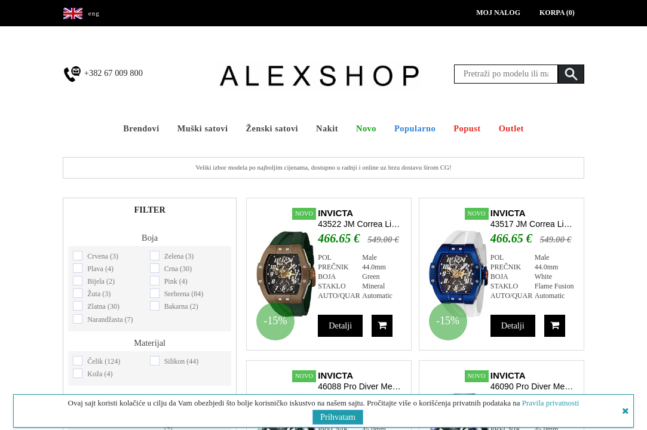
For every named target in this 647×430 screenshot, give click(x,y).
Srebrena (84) (184, 294)
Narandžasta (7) (110, 319)
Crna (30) (178, 269)
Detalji (340, 325)
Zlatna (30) (103, 306)
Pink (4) (176, 281)
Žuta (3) (99, 294)
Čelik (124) (103, 361)
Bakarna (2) (181, 306)
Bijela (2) (101, 281)
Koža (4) (99, 374)
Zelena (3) (179, 256)
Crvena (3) (102, 256)
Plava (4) (100, 269)
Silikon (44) (181, 361)
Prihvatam (337, 417)
